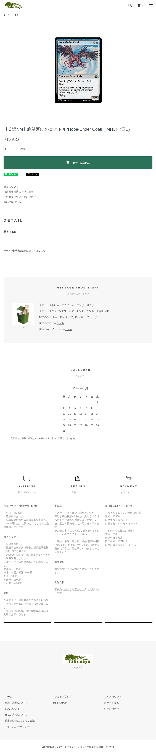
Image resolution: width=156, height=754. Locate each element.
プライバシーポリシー (16, 726)
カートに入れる (78, 162)
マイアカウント (111, 696)
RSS (55, 702)
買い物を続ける (12, 202)
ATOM (63, 702)
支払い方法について (15, 714)
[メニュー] (150, 5)
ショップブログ (62, 696)
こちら (41, 250)
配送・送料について (15, 702)
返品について (11, 186)
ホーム (7, 15)
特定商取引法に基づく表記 (18, 191)
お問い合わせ (110, 708)
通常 (17, 15)
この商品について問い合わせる (21, 196)
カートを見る (110, 702)
